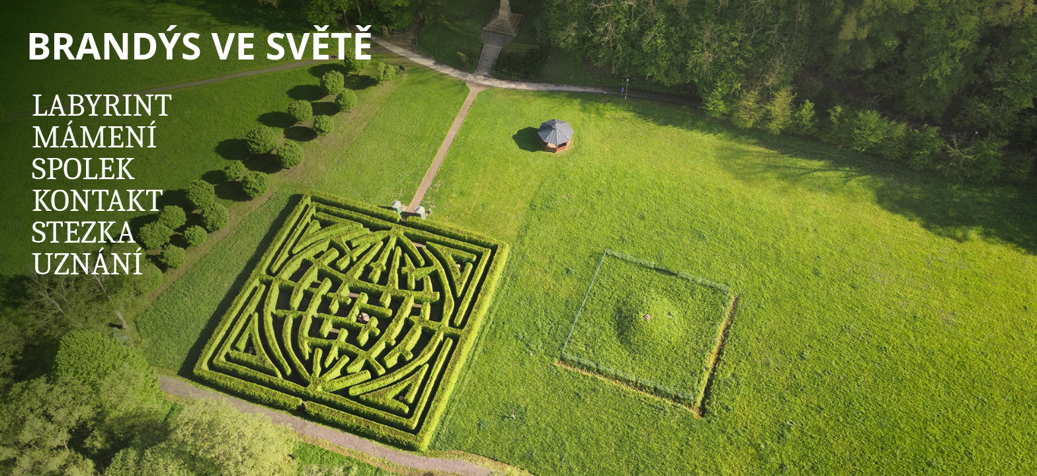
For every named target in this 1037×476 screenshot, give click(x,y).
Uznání (87, 264)
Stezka (84, 232)
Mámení (94, 137)
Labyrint (102, 105)
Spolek (83, 169)
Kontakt (97, 200)
